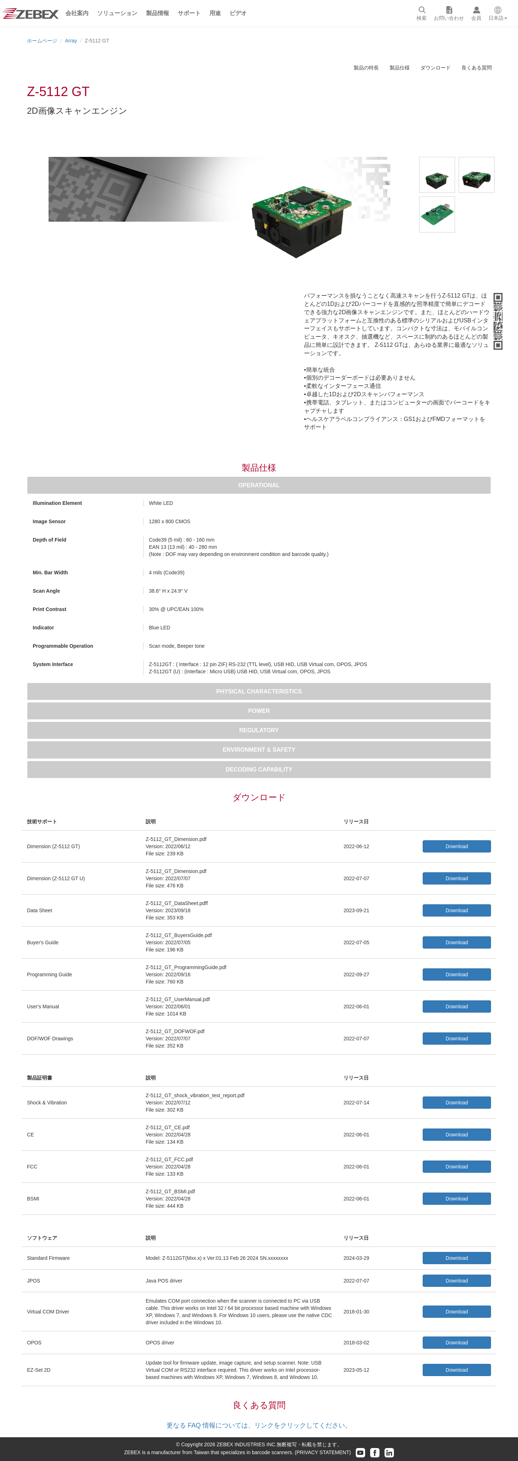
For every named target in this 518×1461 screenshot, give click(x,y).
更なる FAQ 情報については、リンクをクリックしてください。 (259, 1425)
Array (71, 41)
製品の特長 (366, 68)
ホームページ (42, 41)
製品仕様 (400, 68)
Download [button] (457, 846)
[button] (77, 13)
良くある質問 (477, 68)
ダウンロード (436, 68)
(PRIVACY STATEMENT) (323, 1452)
